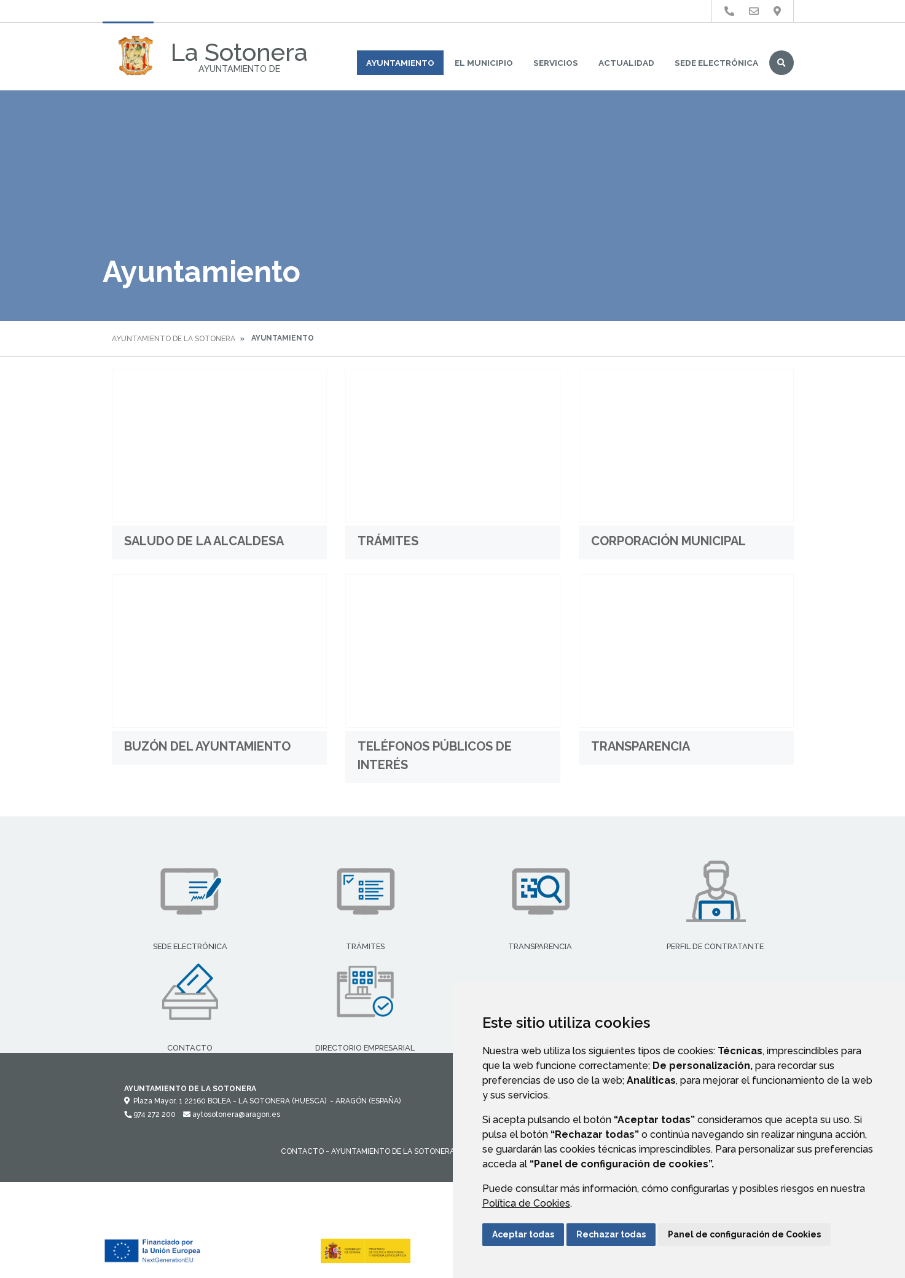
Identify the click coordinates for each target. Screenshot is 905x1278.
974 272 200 (150, 1114)
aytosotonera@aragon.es (231, 1114)
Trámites (388, 541)
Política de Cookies (526, 1203)
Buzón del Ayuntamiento (207, 746)
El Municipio (484, 63)
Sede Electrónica (716, 63)
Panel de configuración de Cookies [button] (744, 1234)
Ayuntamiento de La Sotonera (173, 338)
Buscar (781, 62)
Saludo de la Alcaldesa (204, 541)
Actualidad (626, 63)
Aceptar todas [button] (523, 1234)
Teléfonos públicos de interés (435, 755)
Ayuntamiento (400, 63)
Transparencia (640, 746)
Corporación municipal (668, 541)
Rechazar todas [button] (611, 1234)
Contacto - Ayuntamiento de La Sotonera (368, 1151)
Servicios (555, 63)
